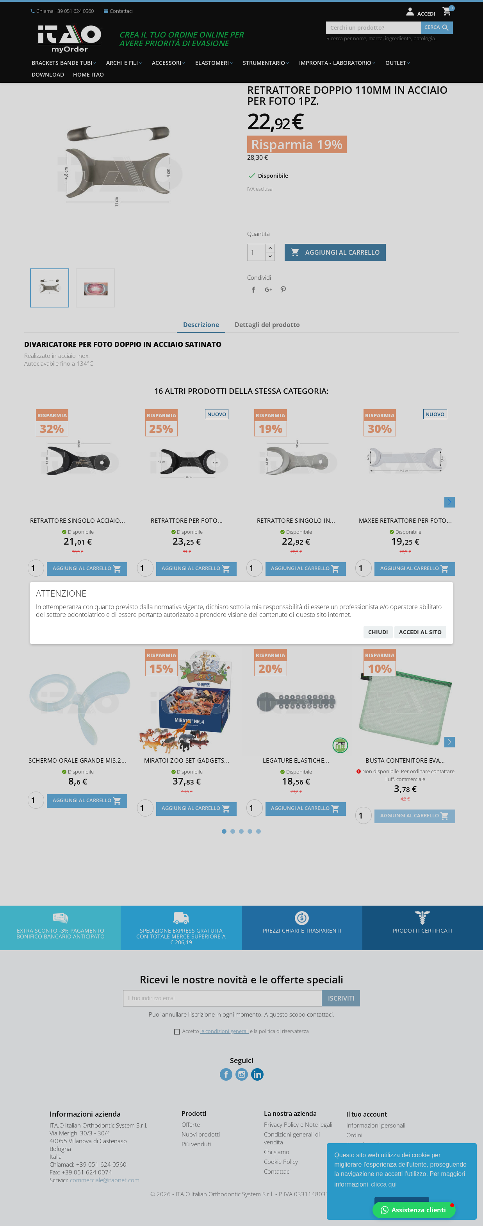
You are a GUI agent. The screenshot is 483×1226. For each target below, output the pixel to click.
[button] (414, 1210)
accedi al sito (420, 632)
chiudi (378, 632)
